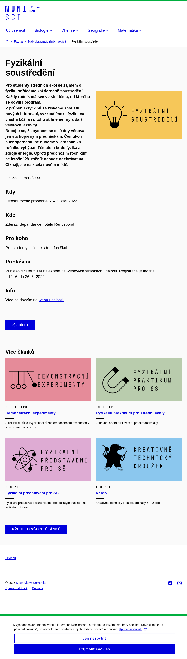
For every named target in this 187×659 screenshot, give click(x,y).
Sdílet (20, 325)
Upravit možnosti (133, 632)
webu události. (51, 300)
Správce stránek (16, 588)
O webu (10, 558)
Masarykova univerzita (31, 582)
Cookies (37, 588)
